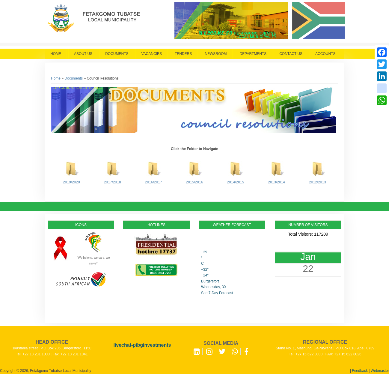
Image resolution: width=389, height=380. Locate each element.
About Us (83, 54)
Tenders (183, 54)
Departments (253, 54)
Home (55, 54)
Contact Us (290, 54)
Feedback (360, 371)
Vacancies (151, 54)
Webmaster (380, 371)
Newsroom (216, 54)
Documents (116, 54)
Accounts (325, 54)
